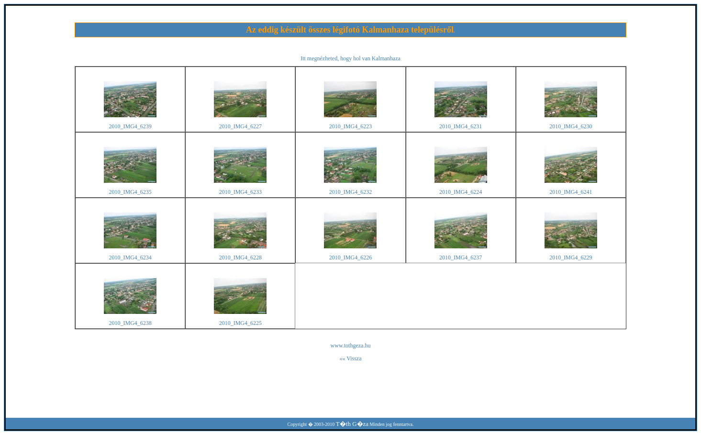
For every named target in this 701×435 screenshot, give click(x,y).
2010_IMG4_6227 (240, 126)
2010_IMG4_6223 (350, 126)
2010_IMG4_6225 (240, 323)
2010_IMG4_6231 (460, 126)
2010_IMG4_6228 (240, 257)
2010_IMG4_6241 (570, 192)
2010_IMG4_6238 (130, 323)
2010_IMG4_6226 (350, 257)
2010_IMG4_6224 (460, 192)
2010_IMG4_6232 (350, 192)
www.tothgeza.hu (351, 345)
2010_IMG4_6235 (130, 192)
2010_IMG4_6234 (130, 257)
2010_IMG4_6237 (460, 257)
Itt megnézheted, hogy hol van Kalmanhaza (350, 58)
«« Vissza (350, 358)
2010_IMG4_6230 (570, 126)
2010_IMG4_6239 (130, 126)
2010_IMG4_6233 (240, 192)
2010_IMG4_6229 (570, 257)
